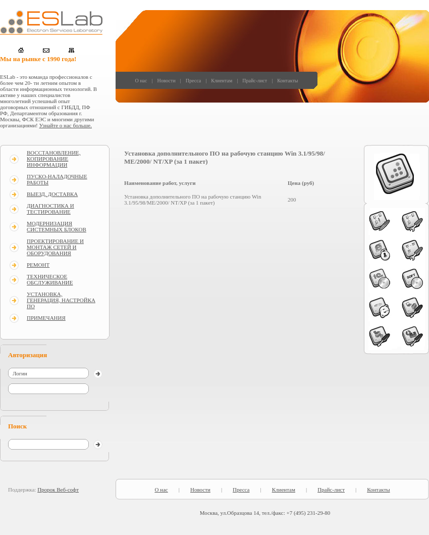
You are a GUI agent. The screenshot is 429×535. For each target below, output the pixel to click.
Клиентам (221, 80)
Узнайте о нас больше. (65, 125)
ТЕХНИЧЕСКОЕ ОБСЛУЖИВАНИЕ (50, 279)
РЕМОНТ (38, 265)
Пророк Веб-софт (58, 490)
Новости (166, 80)
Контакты (287, 80)
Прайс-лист (254, 80)
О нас (141, 80)
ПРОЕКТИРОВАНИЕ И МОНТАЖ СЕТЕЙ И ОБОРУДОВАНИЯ (55, 247)
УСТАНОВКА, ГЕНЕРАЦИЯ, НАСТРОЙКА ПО (61, 300)
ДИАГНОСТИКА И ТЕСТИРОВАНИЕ (50, 209)
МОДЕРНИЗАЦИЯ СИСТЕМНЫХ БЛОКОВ (56, 226)
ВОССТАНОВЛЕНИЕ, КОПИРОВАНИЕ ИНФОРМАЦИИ (54, 159)
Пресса (193, 80)
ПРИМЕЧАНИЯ (46, 318)
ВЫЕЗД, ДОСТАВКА (52, 194)
